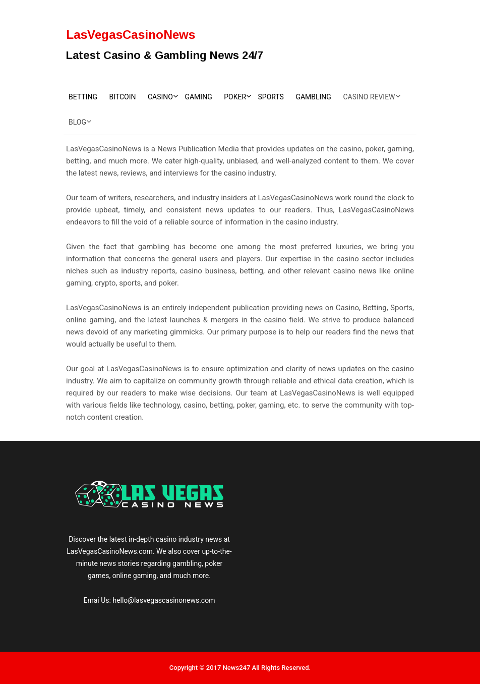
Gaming (198, 97)
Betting (83, 97)
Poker (235, 97)
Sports (271, 97)
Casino (160, 97)
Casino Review (369, 97)
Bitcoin (122, 97)
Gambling (313, 97)
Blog (77, 122)
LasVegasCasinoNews (130, 34)
